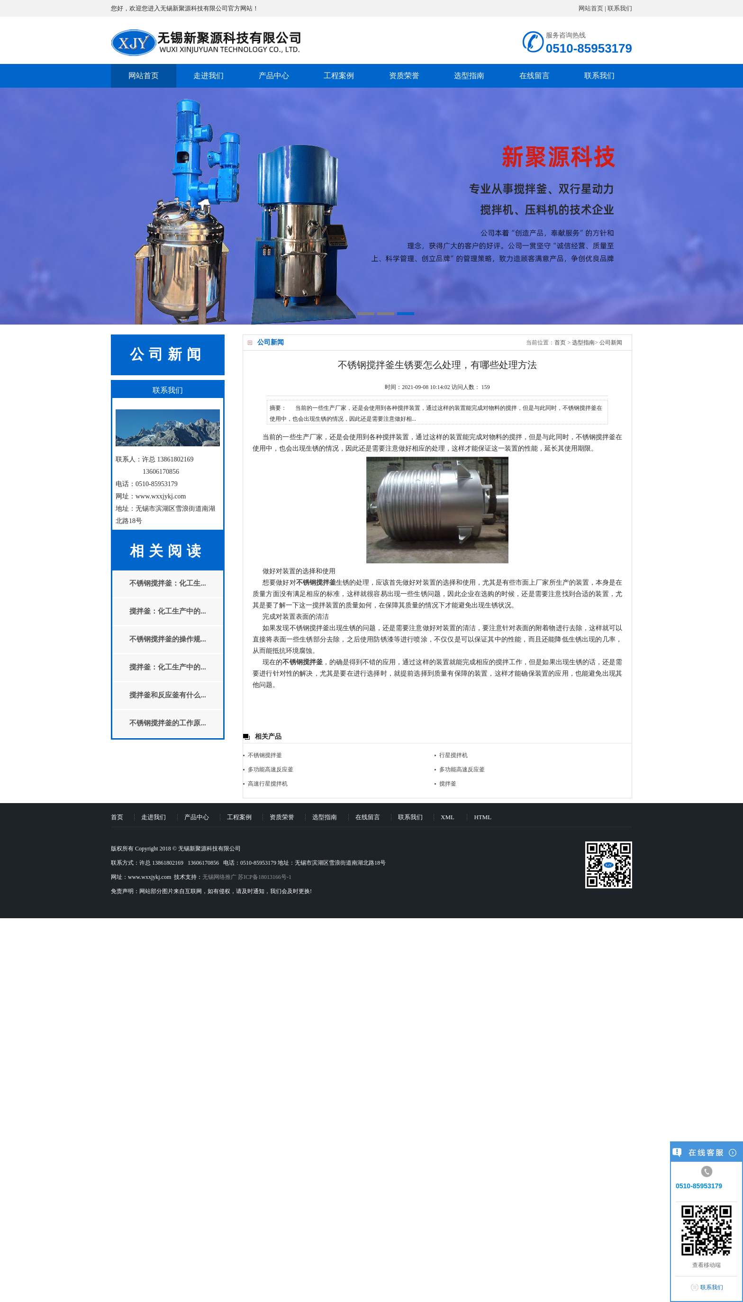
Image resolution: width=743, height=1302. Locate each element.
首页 (560, 342)
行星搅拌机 (453, 755)
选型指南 (469, 76)
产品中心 (274, 76)
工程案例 (339, 76)
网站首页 (591, 8)
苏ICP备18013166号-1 (264, 877)
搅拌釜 (447, 783)
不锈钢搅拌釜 (265, 755)
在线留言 (534, 76)
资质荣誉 (404, 76)
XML (447, 817)
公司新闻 (610, 342)
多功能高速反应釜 (270, 769)
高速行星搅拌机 (268, 783)
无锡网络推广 (219, 877)
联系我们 (619, 8)
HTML (482, 817)
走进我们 (208, 76)
